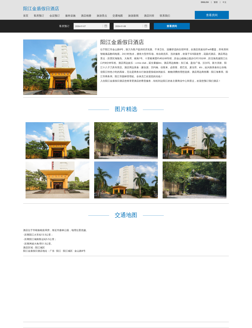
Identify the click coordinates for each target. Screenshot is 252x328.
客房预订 (39, 15)
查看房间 (212, 15)
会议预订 (55, 15)
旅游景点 (102, 15)
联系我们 (165, 15)
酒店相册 (86, 15)
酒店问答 (149, 15)
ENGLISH (205, 2)
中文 (224, 2)
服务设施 (70, 15)
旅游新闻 (133, 15)
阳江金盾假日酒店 (41, 8)
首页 (25, 15)
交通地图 (118, 15)
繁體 (216, 2)
